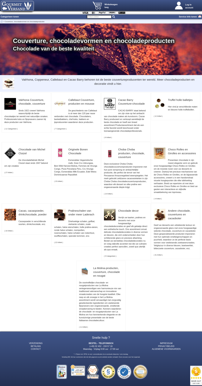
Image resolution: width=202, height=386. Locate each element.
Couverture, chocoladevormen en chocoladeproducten (24, 22)
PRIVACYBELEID (166, 346)
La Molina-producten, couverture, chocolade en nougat (106, 272)
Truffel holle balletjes (180, 99)
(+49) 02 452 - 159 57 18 (101, 346)
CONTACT (36, 349)
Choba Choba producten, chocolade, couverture (131, 153)
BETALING (36, 346)
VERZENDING (36, 343)
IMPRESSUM (166, 343)
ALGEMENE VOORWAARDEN (166, 349)
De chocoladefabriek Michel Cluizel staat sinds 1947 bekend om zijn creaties (26, 163)
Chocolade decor (128, 210)
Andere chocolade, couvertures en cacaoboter (179, 214)
